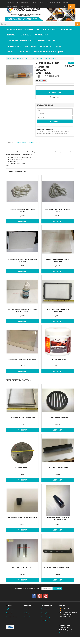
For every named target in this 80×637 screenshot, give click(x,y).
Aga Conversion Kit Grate (58, 418)
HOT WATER (12, 35)
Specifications (21, 142)
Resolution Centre (11, 617)
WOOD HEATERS (42, 35)
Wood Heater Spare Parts (19, 41)
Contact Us (10, 2)
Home (9, 58)
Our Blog (26, 613)
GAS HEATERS (67, 29)
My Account (9, 609)
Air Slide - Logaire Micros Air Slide (57, 568)
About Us (26, 609)
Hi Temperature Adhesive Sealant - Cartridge (43, 58)
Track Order (9, 613)
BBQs (59, 46)
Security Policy (45, 621)
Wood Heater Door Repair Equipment (50, 52)
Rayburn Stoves (14, 46)
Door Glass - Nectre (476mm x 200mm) (22, 359)
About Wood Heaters (23, 2)
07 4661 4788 (64, 608)
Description (11, 142)
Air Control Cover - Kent (58, 468)
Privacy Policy (45, 613)
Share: (41, 80)
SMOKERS (29, 29)
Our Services (25, 6)
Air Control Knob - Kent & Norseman (22, 518)
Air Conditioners (12, 6)
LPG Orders (26, 35)
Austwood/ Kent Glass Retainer (22, 418)
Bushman (11, 52)
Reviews (35, 142)
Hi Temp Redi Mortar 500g (58, 359)
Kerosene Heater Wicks (44, 41)
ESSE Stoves (24, 52)
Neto (60, 632)
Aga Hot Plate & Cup (22, 468)
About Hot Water (38, 2)
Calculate (54, 121)
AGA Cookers (31, 46)
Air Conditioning (14, 29)
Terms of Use (45, 609)
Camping (66, 2)
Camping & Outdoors (47, 29)
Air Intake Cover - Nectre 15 (22, 568)
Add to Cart (54, 92)
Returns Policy (45, 617)
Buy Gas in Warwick (53, 2)
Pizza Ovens (46, 46)
